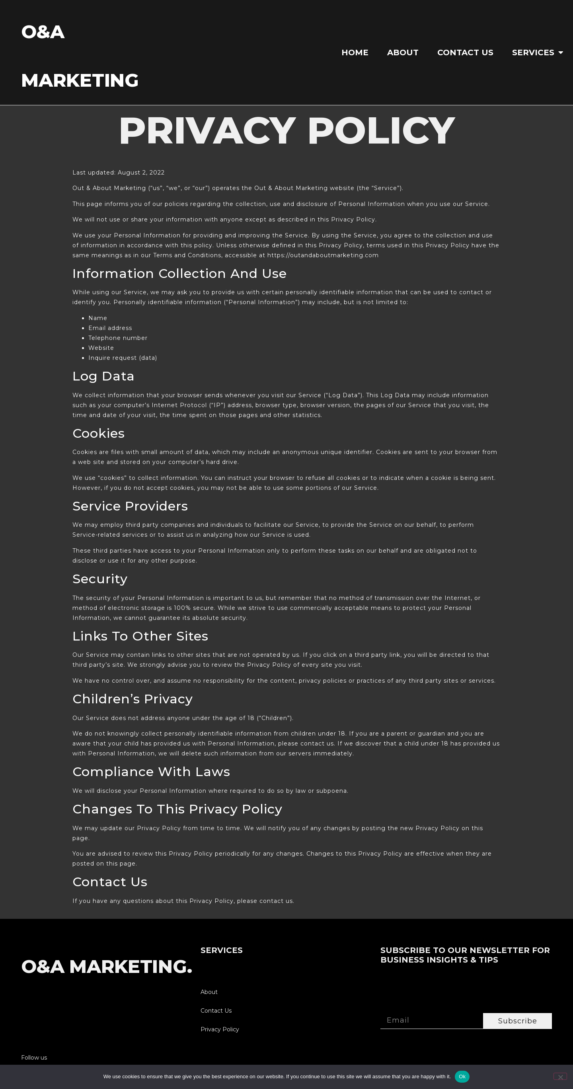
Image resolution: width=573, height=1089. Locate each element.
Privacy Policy (220, 1029)
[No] (560, 1076)
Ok (462, 1076)
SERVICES (537, 52)
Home (354, 52)
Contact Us (465, 52)
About (403, 52)
